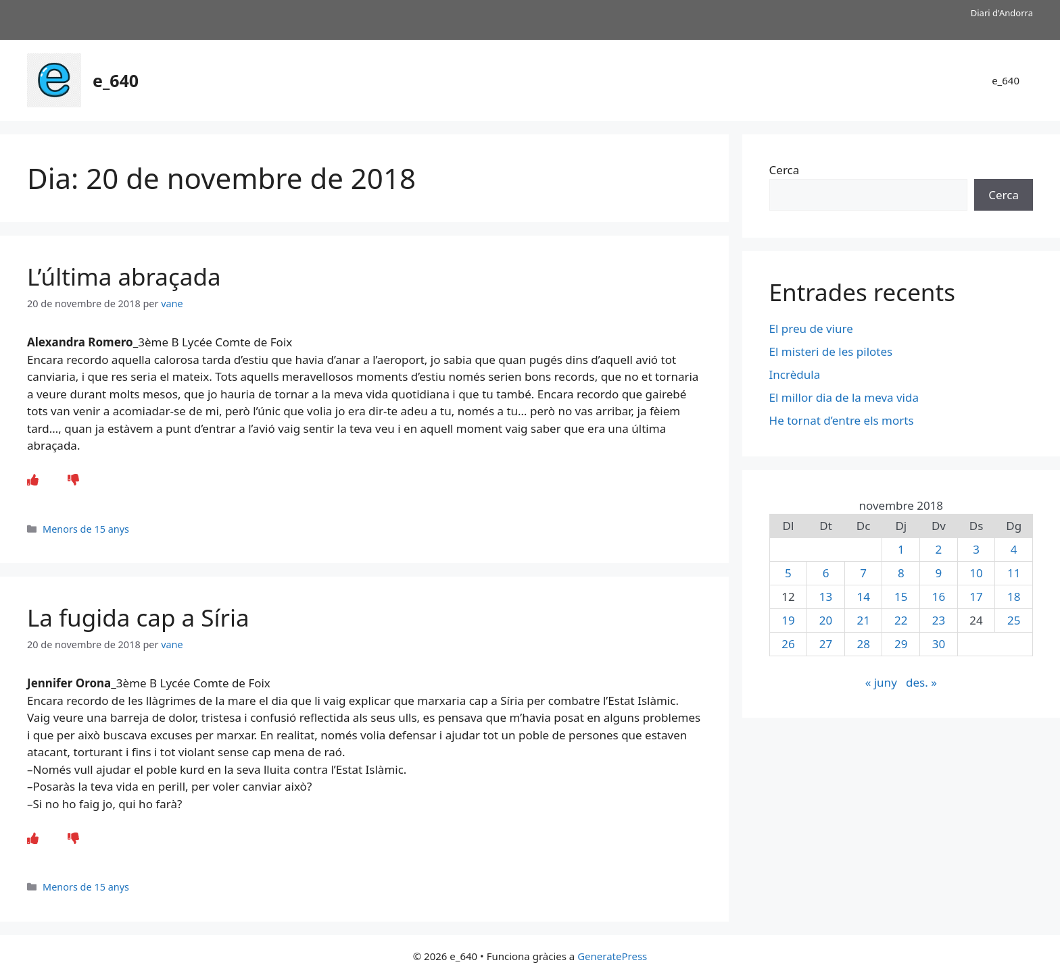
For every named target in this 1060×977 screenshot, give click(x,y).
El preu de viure (811, 328)
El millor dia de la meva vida (844, 397)
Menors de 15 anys (86, 529)
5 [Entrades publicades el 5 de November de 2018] (788, 573)
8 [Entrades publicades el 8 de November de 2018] (901, 573)
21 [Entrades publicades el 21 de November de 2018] (863, 620)
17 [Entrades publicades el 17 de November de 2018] (975, 596)
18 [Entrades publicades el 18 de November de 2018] (1013, 596)
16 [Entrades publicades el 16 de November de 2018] (938, 596)
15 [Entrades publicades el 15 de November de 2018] (900, 596)
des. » (921, 682)
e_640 (116, 80)
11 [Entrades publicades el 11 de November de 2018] (1013, 573)
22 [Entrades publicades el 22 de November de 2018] (900, 620)
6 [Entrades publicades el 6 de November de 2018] (826, 573)
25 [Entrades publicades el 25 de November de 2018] (1013, 620)
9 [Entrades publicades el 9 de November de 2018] (939, 573)
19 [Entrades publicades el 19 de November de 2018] (787, 620)
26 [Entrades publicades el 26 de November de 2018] (787, 644)
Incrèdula (796, 374)
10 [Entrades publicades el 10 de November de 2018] (975, 573)
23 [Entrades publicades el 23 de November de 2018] (938, 620)
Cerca (784, 170)
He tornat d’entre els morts (843, 420)
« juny (881, 682)
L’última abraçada (124, 276)
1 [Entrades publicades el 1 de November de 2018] (901, 549)
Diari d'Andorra (1002, 13)
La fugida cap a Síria (138, 617)
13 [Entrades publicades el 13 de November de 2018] (825, 596)
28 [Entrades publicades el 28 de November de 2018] (863, 644)
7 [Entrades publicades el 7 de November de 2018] (863, 573)
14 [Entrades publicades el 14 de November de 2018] (863, 596)
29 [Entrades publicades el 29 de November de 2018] (900, 644)
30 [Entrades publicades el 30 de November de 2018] (938, 644)
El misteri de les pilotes (832, 351)
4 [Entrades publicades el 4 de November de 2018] (1014, 549)
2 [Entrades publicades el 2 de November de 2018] (939, 549)
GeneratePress (612, 956)
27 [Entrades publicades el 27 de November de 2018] (825, 644)
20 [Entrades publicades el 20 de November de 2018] (825, 620)
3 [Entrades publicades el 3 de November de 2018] (976, 549)
